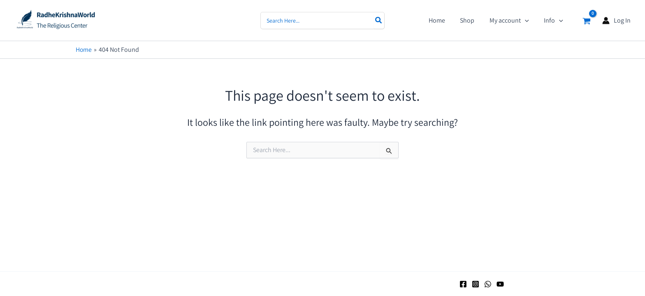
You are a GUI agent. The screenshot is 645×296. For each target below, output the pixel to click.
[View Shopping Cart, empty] (586, 20)
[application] (528, 20)
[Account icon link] (616, 20)
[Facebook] (463, 284)
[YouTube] (500, 284)
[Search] (379, 20)
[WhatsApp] (488, 284)
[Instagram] (475, 284)
